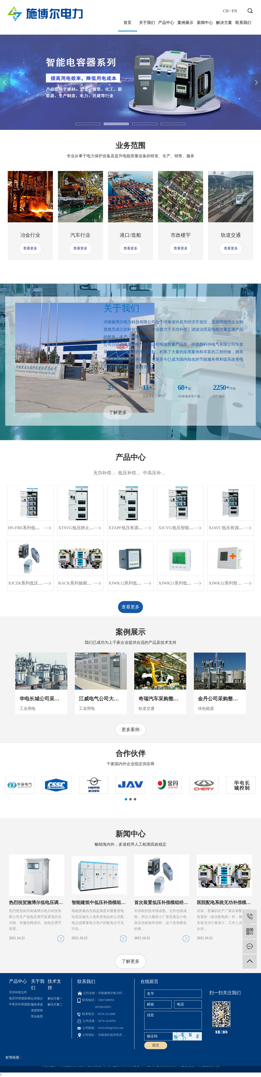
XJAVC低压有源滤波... (229, 598)
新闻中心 (205, 22)
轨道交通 (231, 235)
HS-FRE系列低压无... (27, 598)
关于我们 (147, 22)
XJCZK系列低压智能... (29, 654)
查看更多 (30, 248)
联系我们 (243, 22)
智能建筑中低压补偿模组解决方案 (105, 967)
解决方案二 (55, 1042)
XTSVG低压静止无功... (79, 598)
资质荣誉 (37, 1048)
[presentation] (5, 82)
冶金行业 (30, 235)
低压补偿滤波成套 (136, 543)
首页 (127, 22)
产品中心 (166, 22)
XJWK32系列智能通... (229, 654)
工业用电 (27, 759)
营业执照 (37, 1054)
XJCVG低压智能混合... (179, 598)
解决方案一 (55, 1036)
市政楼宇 (181, 235)
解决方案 (224, 22)
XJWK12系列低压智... (128, 654)
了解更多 (118, 475)
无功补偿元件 (106, 543)
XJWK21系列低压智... (178, 654)
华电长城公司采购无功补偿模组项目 (59, 749)
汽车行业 (80, 235)
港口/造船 (130, 235)
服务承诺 (37, 1042)
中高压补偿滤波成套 (163, 543)
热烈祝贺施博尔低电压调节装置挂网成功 (49, 967)
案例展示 (185, 22)
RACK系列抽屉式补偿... (80, 654)
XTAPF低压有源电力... (129, 598)
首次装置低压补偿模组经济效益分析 (170, 967)
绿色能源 (206, 759)
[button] (87, 124)
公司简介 (37, 1036)
